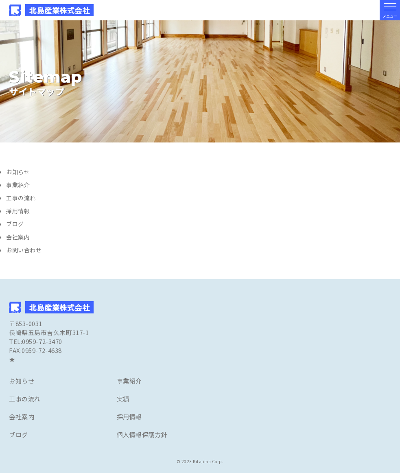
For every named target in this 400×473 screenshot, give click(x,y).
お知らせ (18, 172)
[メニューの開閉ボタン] (390, 10)
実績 (123, 398)
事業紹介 (18, 185)
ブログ (15, 224)
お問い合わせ (24, 250)
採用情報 (18, 211)
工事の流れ (21, 198)
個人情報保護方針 (142, 434)
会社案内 (18, 237)
